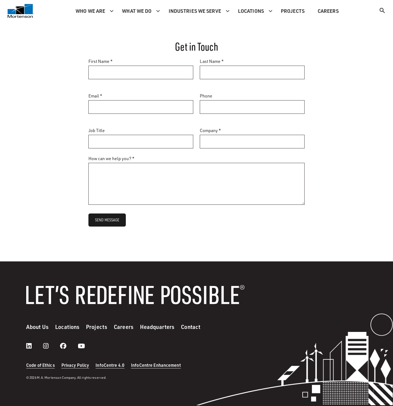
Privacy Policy (75, 365)
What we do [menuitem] (136, 11)
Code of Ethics (40, 365)
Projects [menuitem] (293, 11)
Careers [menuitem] (328, 11)
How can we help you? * (111, 158)
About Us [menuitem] (37, 326)
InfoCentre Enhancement (156, 365)
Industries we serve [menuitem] (195, 11)
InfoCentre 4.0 (110, 365)
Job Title (96, 130)
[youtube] (81, 346)
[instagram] (51, 346)
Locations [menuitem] (251, 11)
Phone (206, 96)
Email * (95, 96)
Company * (210, 130)
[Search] (382, 11)
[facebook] (68, 346)
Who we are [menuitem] (90, 11)
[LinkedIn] (34, 346)
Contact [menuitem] (190, 326)
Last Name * (212, 61)
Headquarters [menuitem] (157, 326)
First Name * (100, 61)
